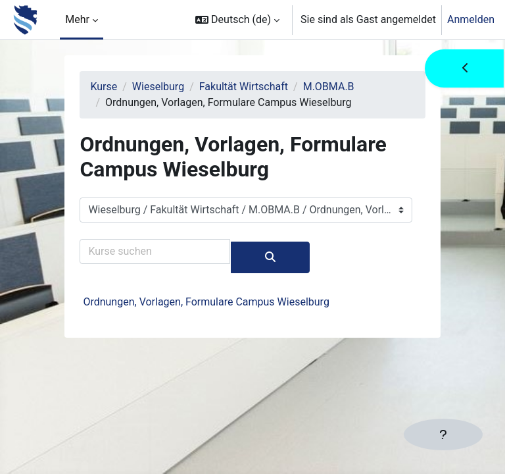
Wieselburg (158, 86)
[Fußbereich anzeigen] (443, 434)
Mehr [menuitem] (77, 19)
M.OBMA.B (328, 86)
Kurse (103, 86)
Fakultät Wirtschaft (243, 86)
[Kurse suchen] (155, 251)
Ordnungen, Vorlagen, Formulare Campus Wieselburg (206, 302)
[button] (237, 20)
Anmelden (470, 19)
